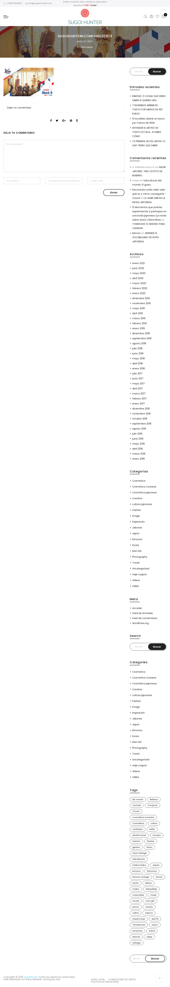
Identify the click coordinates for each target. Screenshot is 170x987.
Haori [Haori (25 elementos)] (149, 847)
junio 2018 (137, 353)
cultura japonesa (142, 504)
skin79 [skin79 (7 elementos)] (155, 918)
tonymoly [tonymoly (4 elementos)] (137, 930)
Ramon (136, 233)
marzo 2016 (138, 453)
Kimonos (137, 539)
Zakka (135, 586)
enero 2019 (138, 328)
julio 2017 (137, 373)
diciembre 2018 (141, 333)
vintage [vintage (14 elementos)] (136, 942)
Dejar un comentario (19, 107)
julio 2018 (137, 348)
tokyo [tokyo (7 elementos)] (155, 924)
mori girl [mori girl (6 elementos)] (150, 900)
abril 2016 (137, 448)
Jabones (137, 527)
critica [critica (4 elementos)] (154, 823)
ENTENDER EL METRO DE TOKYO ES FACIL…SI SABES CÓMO (146, 132)
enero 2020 (138, 293)
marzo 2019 (138, 318)
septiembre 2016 (141, 423)
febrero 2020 (139, 288)
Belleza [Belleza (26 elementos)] (154, 799)
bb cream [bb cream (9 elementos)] (137, 799)
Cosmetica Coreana (144, 486)
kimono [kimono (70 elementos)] (136, 871)
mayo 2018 (138, 358)
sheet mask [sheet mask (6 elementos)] (138, 918)
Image (136, 516)
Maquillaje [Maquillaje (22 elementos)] (151, 889)
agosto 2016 (139, 428)
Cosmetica (138, 480)
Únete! (93, 5)
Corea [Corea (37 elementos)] (135, 811)
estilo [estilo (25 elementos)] (152, 829)
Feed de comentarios (144, 618)
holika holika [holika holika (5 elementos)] (139, 865)
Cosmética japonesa (144, 492)
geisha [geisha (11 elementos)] (136, 847)
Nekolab (37, 979)
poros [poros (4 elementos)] (135, 906)
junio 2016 (137, 438)
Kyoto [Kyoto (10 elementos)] (135, 883)
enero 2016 (138, 458)
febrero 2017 (139, 398)
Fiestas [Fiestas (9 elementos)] (150, 841)
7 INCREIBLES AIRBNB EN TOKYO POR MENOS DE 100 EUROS (147, 109)
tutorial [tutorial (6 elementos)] (136, 936)
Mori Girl (136, 551)
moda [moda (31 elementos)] (135, 900)
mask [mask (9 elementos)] (153, 895)
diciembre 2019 (141, 298)
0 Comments (85, 47)
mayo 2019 (138, 308)
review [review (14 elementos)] (149, 906)
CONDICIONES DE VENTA (122, 979)
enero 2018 (138, 368)
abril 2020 (137, 278)
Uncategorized (140, 568)
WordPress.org (140, 623)
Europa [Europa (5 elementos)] (157, 835)
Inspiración (138, 521)
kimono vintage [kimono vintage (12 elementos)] (140, 877)
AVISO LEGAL (98, 979)
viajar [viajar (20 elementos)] (149, 936)
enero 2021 (138, 263)
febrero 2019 (139, 323)
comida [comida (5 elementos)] (136, 805)
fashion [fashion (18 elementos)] (136, 841)
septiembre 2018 (141, 338)
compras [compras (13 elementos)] (152, 805)
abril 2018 (137, 363)
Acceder (137, 608)
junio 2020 (138, 268)
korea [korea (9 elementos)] (159, 877)
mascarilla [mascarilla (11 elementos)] (138, 895)
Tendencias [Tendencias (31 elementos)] (138, 924)
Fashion (136, 510)
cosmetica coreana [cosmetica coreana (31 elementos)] (143, 817)
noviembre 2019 (141, 303)
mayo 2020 (138, 273)
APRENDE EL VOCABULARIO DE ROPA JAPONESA (145, 237)
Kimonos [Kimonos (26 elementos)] (152, 871)
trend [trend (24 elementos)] (152, 930)
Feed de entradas (142, 613)
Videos (136, 580)
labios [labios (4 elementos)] (148, 883)
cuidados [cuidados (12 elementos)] (137, 829)
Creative (137, 498)
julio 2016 (137, 433)
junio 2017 (137, 378)
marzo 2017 (138, 393)
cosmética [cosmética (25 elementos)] (138, 823)
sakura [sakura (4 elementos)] (149, 912)
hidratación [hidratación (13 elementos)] (138, 859)
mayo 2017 (138, 383)
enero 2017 (138, 403)
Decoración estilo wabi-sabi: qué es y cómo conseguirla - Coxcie (149, 194)
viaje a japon (139, 574)
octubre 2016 (139, 418)
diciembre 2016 (141, 408)
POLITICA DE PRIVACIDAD (105, 981)
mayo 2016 (138, 443)
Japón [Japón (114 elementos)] (155, 865)
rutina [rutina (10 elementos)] (135, 912)
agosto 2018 (139, 343)
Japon (135, 533)
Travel (135, 562)
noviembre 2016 (141, 413)
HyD (58, 979)
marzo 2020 (139, 283)
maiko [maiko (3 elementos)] (135, 889)
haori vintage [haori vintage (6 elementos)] (139, 853)
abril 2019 (137, 313)
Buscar (155, 958)
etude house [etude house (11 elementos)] (139, 835)
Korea (135, 545)
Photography (139, 557)
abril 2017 (137, 388)
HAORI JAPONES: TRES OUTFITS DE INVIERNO (149, 171)
